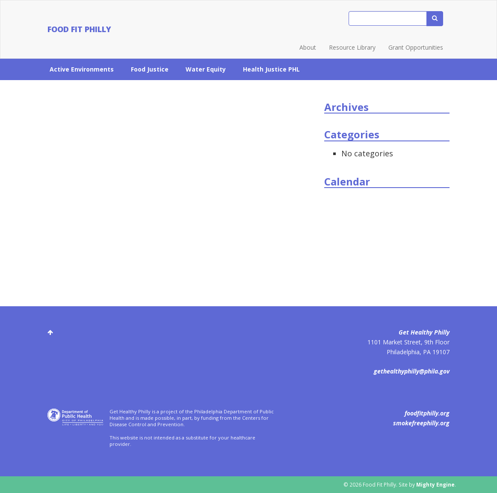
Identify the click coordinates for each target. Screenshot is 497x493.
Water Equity (206, 69)
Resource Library (352, 47)
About (307, 47)
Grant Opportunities (415, 47)
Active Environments (82, 69)
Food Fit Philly (79, 29)
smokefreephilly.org (421, 423)
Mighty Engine (435, 484)
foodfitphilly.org (427, 413)
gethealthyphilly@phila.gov (412, 371)
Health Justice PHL (271, 69)
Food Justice (150, 69)
